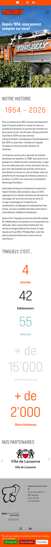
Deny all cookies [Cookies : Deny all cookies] (26, 542)
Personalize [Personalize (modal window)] (42, 542)
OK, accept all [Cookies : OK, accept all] (10, 542)
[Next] (49, 459)
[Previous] (2, 459)
